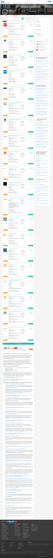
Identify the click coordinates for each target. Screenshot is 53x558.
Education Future (15, 386)
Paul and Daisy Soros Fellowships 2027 (15, 55)
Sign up (49, 1)
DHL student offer (25, 379)
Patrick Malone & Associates (11, 438)
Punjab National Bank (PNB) (41, 50)
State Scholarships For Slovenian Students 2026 (16, 39)
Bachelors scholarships (15, 367)
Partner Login (19, 542)
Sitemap (11, 546)
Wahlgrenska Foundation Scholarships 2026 (15, 182)
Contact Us (27, 2)
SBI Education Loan (25, 526)
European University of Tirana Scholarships (42, 167)
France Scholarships (17, 532)
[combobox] (43, 22)
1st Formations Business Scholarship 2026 (15, 296)
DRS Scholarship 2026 (12, 264)
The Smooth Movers (8, 495)
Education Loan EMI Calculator (33, 525)
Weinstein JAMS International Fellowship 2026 (16, 311)
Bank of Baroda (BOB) (40, 47)
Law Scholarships (4, 530)
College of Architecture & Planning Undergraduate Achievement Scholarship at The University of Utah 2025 (43, 89)
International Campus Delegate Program (21, 544)
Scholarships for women (5, 537)
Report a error (20, 548)
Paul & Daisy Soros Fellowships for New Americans (12, 412)
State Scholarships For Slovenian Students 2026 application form (13, 405)
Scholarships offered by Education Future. (27, 395)
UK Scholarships (16, 526)
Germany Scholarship (17, 527)
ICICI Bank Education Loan (26, 536)
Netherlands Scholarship (17, 535)
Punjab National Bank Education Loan (25, 533)
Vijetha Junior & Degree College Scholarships (42, 175)
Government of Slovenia (12, 399)
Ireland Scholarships (17, 531)
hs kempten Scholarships (39, 158)
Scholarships (8, 2)
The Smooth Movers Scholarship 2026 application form (12, 501)
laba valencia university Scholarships (41, 169)
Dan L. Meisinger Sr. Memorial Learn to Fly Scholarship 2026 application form (15, 431)
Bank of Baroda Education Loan (26, 528)
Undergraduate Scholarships (5, 532)
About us (2, 543)
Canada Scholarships (17, 530)
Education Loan (16, 2)
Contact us (2, 548)
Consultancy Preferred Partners (21, 546)
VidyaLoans (24, 537)
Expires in (31, 24)
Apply (4, 377)
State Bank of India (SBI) (40, 44)
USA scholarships (8, 380)
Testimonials (3, 546)
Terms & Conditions (12, 542)
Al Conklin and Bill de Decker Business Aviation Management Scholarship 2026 (16, 280)
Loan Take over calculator (34, 528)
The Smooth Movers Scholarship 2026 (14, 151)
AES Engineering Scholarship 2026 (14, 217)
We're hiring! (2, 542)
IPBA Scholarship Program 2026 (40, 81)
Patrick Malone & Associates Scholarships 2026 (42, 69)
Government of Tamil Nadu (16, 451)
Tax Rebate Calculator (34, 529)
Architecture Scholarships (5, 526)
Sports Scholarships (4, 527)
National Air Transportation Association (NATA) (19, 425)
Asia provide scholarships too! (40, 184)
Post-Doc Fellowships (4, 536)
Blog (21, 2)
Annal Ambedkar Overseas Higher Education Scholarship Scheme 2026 (15, 103)
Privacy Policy (11, 543)
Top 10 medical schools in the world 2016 (42, 193)
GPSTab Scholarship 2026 (13, 233)
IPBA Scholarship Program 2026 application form (14, 514)
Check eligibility (31, 36)
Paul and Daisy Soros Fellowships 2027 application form (15, 418)
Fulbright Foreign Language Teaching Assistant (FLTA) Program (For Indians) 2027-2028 (17, 119)
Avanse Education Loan (26, 529)
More (32, 2)
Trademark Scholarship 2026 (13, 248)
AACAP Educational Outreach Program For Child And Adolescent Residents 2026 (17, 136)
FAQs (2, 547)
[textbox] (43, 26)
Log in (46, 1)
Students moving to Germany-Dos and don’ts (42, 203)
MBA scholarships (4, 531)
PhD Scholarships (4, 535)
